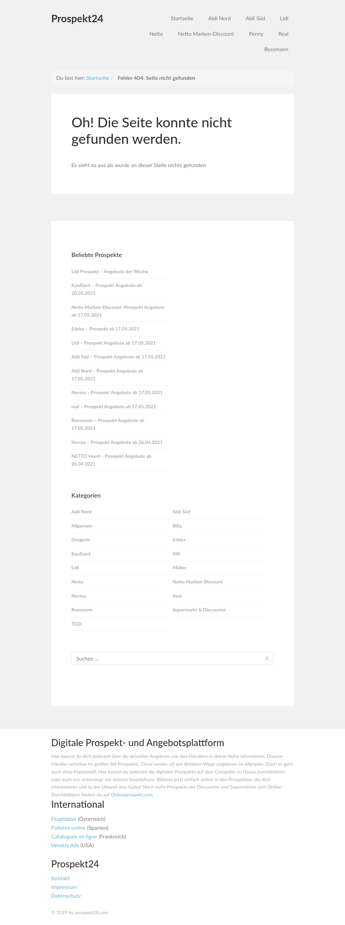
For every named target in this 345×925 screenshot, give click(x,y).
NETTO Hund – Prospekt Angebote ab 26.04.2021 (111, 460)
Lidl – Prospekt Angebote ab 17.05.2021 (113, 343)
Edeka (179, 539)
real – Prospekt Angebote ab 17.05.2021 (113, 406)
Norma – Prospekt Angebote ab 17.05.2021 (117, 392)
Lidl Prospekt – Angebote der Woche (109, 271)
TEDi (76, 624)
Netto (156, 33)
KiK (177, 553)
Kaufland (80, 553)
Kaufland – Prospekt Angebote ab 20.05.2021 (106, 289)
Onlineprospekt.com (132, 794)
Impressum (64, 887)
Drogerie (80, 539)
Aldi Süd (255, 18)
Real (283, 33)
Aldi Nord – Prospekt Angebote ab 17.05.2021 (107, 374)
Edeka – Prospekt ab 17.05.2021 (105, 328)
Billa (177, 526)
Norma (78, 596)
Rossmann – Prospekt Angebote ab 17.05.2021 (108, 424)
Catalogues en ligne (74, 836)
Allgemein (81, 526)
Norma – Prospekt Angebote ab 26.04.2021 (117, 442)
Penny (256, 33)
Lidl (284, 18)
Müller (180, 567)
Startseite (182, 18)
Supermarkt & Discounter (199, 609)
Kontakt (60, 878)
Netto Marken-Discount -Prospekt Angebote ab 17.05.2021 (117, 311)
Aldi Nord (219, 18)
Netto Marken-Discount (206, 33)
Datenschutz (66, 895)
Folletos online (68, 827)
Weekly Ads (65, 845)
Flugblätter (63, 819)
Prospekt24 (77, 18)
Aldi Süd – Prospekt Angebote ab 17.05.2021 (118, 356)
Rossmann (276, 49)
